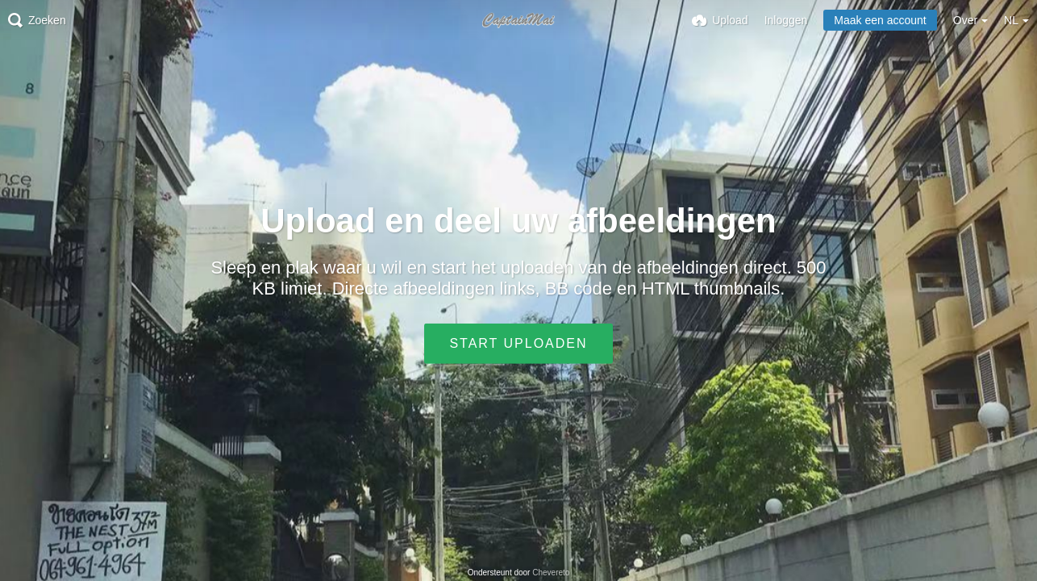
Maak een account (880, 20)
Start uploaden (518, 343)
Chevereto (550, 572)
